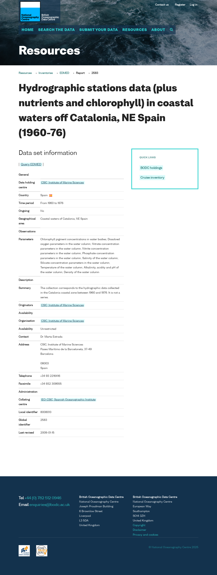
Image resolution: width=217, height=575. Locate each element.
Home (28, 30)
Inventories (46, 73)
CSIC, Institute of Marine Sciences (62, 182)
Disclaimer (139, 530)
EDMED (64, 73)
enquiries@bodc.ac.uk (49, 505)
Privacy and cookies (145, 535)
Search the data (56, 30)
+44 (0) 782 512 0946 (43, 498)
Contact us (162, 5)
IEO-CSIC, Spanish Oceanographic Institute (68, 399)
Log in (193, 5)
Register (180, 5)
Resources (134, 30)
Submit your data (98, 30)
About (158, 30)
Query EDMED (31, 164)
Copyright (139, 525)
